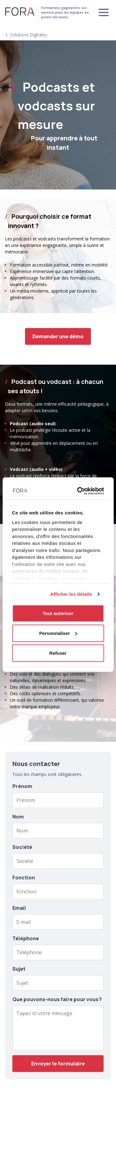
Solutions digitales (28, 35)
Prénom (22, 786)
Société (22, 847)
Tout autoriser (58, 613)
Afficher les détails (71, 593)
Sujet (18, 968)
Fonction (23, 877)
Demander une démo (58, 336)
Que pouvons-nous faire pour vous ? (57, 999)
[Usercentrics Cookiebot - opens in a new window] (79, 491)
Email (19, 908)
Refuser (58, 652)
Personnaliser (58, 633)
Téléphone (25, 938)
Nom (18, 816)
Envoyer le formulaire (58, 1063)
